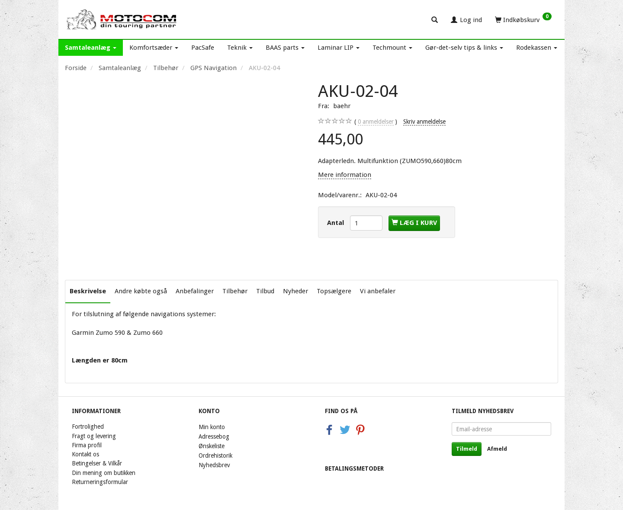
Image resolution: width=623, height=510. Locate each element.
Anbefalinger (195, 291)
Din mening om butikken (103, 472)
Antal (336, 223)
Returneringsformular (100, 481)
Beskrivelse (88, 291)
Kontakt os (85, 454)
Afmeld (497, 449)
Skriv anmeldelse (424, 121)
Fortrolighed (88, 426)
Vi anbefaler (377, 291)
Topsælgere (334, 291)
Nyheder (295, 291)
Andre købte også (141, 291)
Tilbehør (234, 291)
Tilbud (265, 291)
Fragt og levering (94, 436)
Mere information (344, 175)
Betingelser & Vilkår (97, 463)
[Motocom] (122, 19)
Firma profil (87, 445)
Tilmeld (466, 449)
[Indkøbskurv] (523, 19)
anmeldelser (376, 121)
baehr (341, 106)
